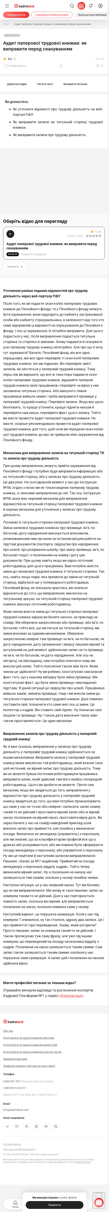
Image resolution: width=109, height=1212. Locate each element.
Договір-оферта (12, 1144)
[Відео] (6, 24)
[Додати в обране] (100, 66)
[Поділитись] (61, 65)
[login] (100, 6)
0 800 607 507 (28, 1081)
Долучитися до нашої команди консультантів (32, 1051)
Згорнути (15, 266)
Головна (15, 1204)
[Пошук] (72, 6)
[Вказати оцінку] (87, 235)
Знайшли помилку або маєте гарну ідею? (29, 1066)
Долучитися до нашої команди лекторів (28, 1037)
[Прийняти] (54, 1205)
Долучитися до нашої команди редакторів (30, 1044)
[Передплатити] (16, 15)
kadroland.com (83, 1162)
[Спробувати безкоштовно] (52, 15)
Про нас (8, 1030)
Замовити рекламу (15, 1058)
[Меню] (7, 6)
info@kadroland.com (16, 1109)
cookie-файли (68, 1197)
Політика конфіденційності (19, 1149)
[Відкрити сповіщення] (91, 6)
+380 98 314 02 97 (14, 1088)
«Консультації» (71, 996)
